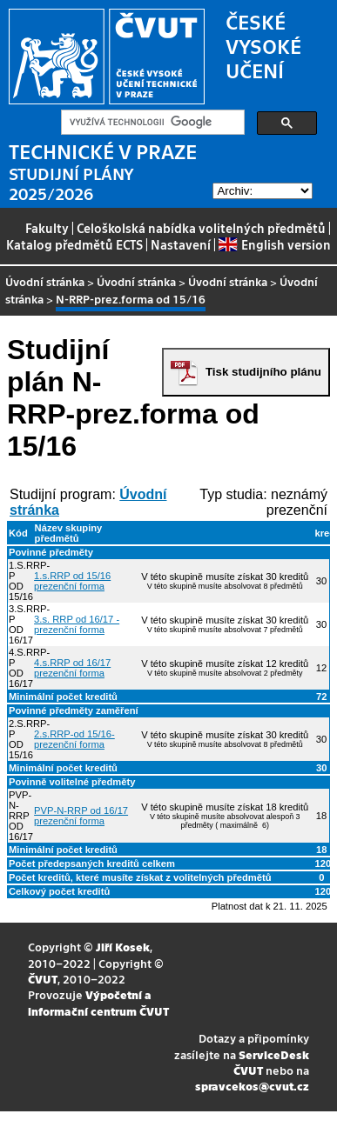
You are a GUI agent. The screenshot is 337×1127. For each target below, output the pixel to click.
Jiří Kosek (123, 946)
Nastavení (181, 244)
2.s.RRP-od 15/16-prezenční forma (74, 739)
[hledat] (151, 122)
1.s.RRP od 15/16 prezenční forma (72, 580)
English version (274, 244)
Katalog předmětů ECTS (74, 244)
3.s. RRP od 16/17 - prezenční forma (76, 624)
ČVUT (42, 978)
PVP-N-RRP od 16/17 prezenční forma (81, 815)
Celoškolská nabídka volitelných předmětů (201, 228)
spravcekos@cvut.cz (252, 1085)
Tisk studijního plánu (263, 371)
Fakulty (47, 228)
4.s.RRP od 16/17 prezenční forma (72, 667)
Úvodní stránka (44, 281)
